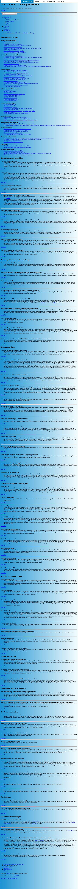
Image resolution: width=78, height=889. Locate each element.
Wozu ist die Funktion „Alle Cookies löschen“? (15, 52)
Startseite (18, 1)
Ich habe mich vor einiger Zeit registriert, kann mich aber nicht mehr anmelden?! (22, 48)
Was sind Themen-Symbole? (10, 100)
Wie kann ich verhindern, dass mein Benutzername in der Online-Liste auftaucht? (23, 57)
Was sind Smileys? (8, 92)
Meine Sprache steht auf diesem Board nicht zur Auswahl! (17, 61)
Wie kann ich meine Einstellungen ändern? (14, 56)
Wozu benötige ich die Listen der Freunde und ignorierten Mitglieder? (20, 123)
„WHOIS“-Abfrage (39, 840)
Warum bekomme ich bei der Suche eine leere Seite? (16, 131)
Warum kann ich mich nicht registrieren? (13, 44)
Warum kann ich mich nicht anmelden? (13, 47)
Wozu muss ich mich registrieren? (11, 41)
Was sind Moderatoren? (9, 105)
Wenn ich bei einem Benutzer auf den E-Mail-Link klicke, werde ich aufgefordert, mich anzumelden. (27, 66)
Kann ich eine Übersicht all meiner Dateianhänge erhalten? (17, 147)
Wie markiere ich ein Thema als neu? (12, 86)
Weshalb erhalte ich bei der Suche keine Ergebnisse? (16, 130)
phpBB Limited (43, 302)
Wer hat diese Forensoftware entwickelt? (13, 151)
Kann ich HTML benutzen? (10, 91)
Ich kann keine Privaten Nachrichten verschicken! (15, 117)
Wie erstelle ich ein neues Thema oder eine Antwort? (16, 70)
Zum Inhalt (3, 10)
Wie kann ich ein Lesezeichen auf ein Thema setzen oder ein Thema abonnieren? (22, 139)
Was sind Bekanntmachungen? (11, 96)
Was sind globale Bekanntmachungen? (13, 95)
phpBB (8, 873)
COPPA (8, 198)
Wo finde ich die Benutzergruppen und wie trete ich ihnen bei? (18, 108)
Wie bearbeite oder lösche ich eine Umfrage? (14, 77)
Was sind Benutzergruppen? (10, 107)
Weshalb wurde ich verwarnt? (10, 81)
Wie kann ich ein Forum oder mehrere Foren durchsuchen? (17, 129)
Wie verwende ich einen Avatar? (11, 64)
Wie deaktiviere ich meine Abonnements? (13, 142)
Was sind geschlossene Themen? (11, 99)
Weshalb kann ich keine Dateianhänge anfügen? (15, 79)
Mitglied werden (51, 1)
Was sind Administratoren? (10, 104)
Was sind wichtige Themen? (10, 98)
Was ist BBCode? (8, 90)
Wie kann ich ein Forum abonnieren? (12, 140)
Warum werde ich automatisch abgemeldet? (14, 51)
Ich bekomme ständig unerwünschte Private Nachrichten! (17, 118)
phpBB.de (54, 302)
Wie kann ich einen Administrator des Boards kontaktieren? (18, 155)
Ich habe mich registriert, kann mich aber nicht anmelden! (17, 45)
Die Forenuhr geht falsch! (10, 58)
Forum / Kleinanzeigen (27, 1)
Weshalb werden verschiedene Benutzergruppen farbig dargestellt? (19, 111)
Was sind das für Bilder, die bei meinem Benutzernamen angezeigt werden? (21, 62)
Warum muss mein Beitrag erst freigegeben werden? (16, 85)
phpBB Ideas (71, 830)
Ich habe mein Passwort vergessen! (12, 49)
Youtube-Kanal (60, 1)
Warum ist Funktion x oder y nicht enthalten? (14, 152)
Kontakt (43, 1)
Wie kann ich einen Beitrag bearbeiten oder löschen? (16, 71)
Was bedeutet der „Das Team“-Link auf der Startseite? (16, 113)
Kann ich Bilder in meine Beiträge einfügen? (14, 94)
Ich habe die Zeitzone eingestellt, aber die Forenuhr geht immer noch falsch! (21, 60)
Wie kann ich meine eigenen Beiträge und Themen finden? (17, 134)
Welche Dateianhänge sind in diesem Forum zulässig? (16, 145)
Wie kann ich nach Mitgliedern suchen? (13, 133)
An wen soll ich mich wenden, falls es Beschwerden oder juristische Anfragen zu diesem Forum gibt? (27, 153)
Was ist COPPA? (7, 43)
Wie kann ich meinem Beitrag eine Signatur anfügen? (16, 73)
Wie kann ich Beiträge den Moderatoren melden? (15, 82)
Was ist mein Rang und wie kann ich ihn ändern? (15, 65)
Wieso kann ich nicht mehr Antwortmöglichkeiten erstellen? (18, 75)
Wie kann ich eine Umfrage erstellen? (12, 74)
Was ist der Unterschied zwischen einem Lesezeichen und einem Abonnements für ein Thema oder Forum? (29, 138)
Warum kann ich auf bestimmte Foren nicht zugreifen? (16, 78)
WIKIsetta (37, 1)
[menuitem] (12, 19)
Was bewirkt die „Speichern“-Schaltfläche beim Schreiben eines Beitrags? (21, 83)
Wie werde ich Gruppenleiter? (11, 109)
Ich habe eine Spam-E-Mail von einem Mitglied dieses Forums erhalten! (20, 120)
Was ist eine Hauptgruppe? (10, 112)
